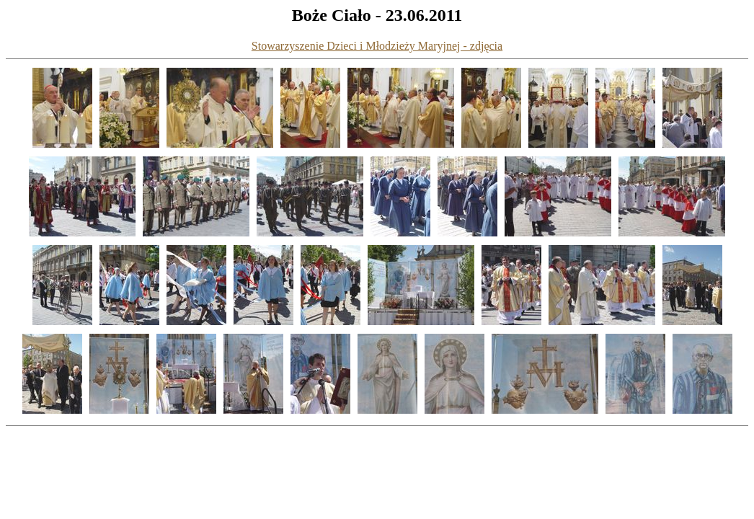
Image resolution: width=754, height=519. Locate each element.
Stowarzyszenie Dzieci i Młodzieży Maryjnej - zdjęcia (377, 46)
